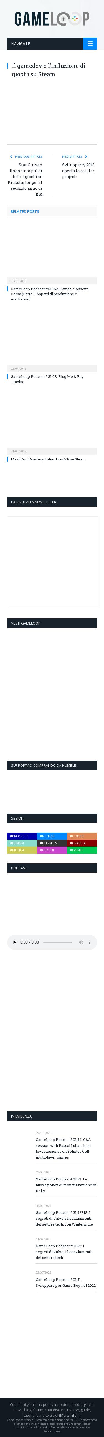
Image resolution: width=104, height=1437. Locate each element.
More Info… (70, 1415)
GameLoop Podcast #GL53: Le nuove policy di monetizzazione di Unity (66, 1185)
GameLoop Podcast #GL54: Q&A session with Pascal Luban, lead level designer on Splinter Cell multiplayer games (63, 1148)
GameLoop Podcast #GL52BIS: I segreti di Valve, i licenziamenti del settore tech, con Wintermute (64, 1218)
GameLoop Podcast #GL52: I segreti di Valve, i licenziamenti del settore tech (63, 1251)
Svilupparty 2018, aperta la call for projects (78, 170)
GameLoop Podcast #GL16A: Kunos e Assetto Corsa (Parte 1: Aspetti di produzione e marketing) (50, 293)
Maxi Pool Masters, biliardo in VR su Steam (48, 459)
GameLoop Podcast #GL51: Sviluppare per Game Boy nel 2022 (66, 1282)
